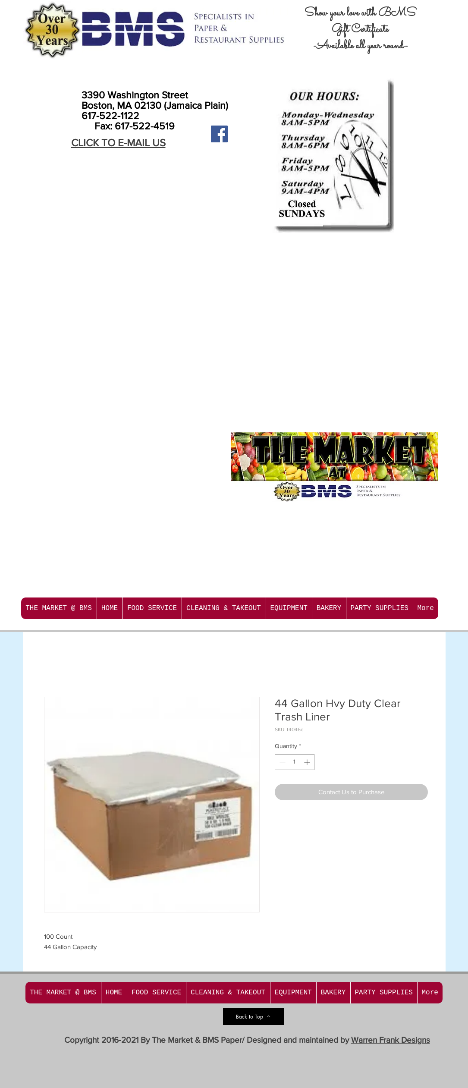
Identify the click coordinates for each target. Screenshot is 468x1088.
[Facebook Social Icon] (219, 134)
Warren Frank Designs (390, 1039)
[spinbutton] (294, 762)
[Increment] (307, 762)
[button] (152, 608)
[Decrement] (281, 762)
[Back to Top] (253, 1016)
